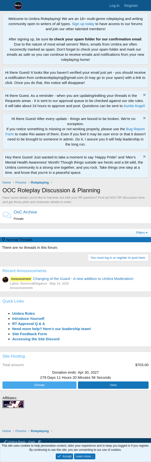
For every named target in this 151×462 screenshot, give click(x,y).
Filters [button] (140, 232)
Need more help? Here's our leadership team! (51, 329)
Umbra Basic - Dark (19, 442)
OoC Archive (25, 212)
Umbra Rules (23, 313)
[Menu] (6, 5)
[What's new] (145, 5)
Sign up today (83, 24)
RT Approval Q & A (28, 324)
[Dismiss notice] (144, 95)
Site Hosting (13, 356)
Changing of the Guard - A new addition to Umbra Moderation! (71, 279)
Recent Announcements (24, 270)
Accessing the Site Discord (35, 339)
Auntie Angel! (134, 106)
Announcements (21, 288)
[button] (39, 441)
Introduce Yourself (28, 318)
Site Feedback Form (29, 334)
